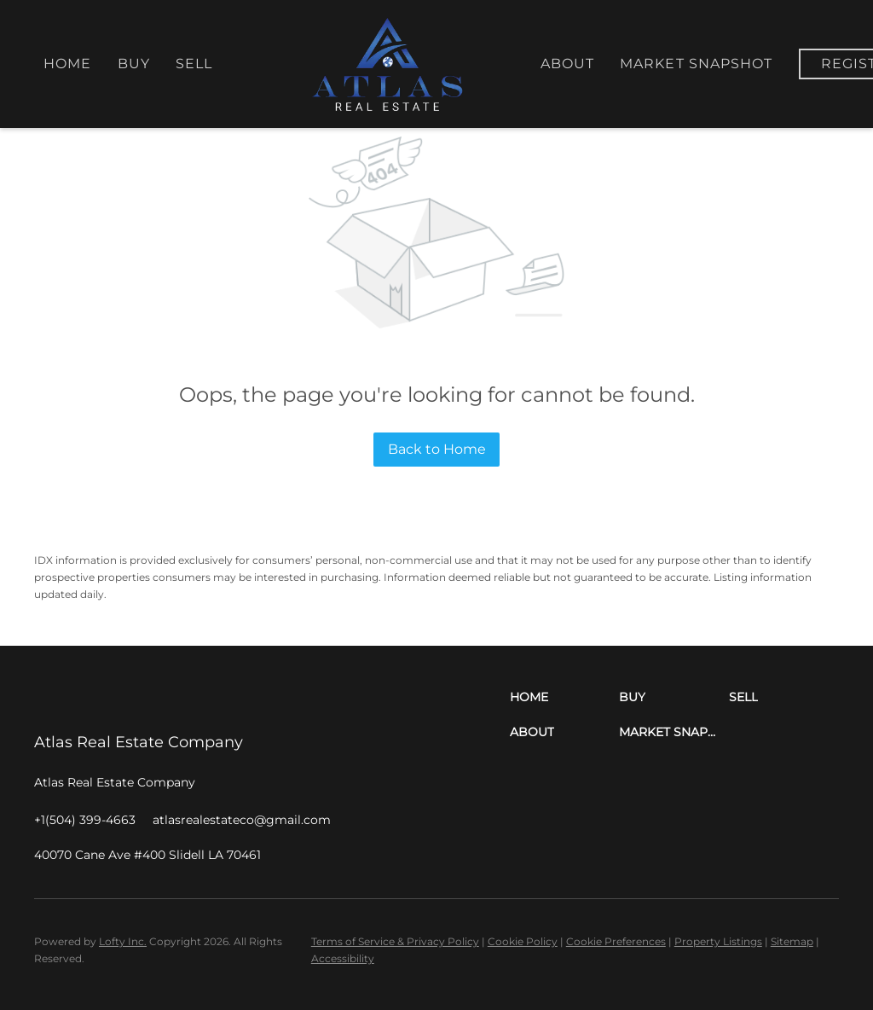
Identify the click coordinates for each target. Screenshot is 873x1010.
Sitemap (792, 941)
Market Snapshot (696, 63)
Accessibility (342, 958)
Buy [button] (134, 63)
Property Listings (718, 941)
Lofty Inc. (123, 941)
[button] (565, 697)
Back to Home (437, 449)
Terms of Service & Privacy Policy (395, 941)
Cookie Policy (523, 941)
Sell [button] (194, 63)
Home (67, 63)
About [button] (568, 63)
